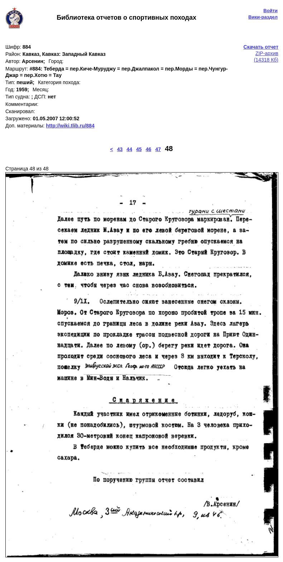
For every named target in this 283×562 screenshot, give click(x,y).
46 (149, 149)
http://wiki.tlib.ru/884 (70, 126)
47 (158, 149)
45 (139, 149)
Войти (270, 10)
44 (129, 149)
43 (120, 149)
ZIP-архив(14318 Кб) (261, 53)
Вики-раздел (263, 17)
